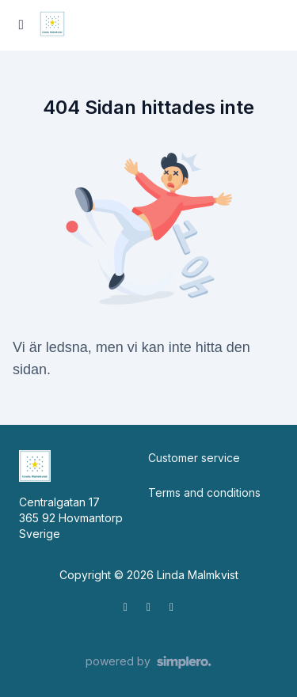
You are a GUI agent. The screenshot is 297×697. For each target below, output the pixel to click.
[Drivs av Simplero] (148, 662)
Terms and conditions (204, 492)
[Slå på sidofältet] (21, 25)
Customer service (194, 457)
